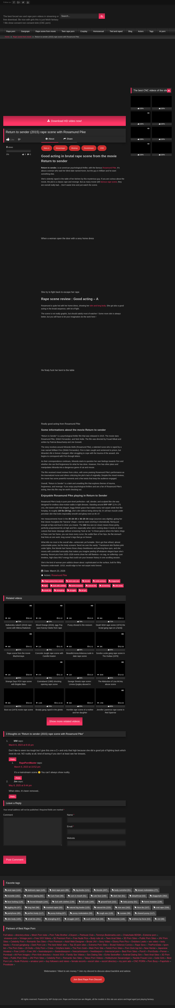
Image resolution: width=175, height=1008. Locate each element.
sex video (153, 769)
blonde (86, 406)
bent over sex (72, 406)
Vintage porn (26, 766)
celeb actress (99, 406)
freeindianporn (46, 779)
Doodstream (89, 148)
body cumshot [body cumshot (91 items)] (122, 718)
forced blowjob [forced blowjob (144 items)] (39, 729)
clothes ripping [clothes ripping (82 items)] (35, 724)
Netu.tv (46, 148)
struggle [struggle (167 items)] (73, 747)
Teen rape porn (68, 31)
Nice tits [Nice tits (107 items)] (143, 735)
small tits (46, 415)
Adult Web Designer (74, 769)
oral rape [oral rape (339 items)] (162, 735)
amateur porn (36, 789)
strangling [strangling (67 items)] (54, 747)
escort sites (93, 789)
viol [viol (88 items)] (160, 747)
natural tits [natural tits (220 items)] (104, 735)
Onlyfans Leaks (138, 769)
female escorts (79, 789)
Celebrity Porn (17, 769)
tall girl (82, 415)
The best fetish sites (57, 773)
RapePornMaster (28, 590)
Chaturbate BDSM (132, 763)
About (50, 139)
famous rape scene (109, 182)
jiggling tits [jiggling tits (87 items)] (14, 735)
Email (70, 654)
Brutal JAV (92, 769)
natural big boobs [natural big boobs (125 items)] (79, 735)
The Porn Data (15, 776)
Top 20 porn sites (78, 773)
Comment (8, 643)
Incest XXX (58, 782)
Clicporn (73, 763)
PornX (143, 779)
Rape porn (10, 31)
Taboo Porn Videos (93, 786)
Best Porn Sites (129, 779)
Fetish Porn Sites (114, 776)
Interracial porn (112, 779)
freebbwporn (96, 779)
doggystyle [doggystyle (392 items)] (159, 724)
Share (68, 139)
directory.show (22, 763)
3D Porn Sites (130, 766)
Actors (141, 31)
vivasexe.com (10, 766)
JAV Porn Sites (37, 786)
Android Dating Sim (132, 782)
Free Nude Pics (80, 766)
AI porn (162, 31)
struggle (71, 415)
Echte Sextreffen (112, 782)
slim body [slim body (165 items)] (14, 747)
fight (44, 411)
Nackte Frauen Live (142, 786)
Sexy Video (104, 769)
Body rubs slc (97, 766)
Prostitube (8, 792)
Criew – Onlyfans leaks (59, 776)
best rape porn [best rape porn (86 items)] (60, 718)
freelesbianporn (62, 779)
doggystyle (114, 406)
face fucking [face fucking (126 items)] (15, 729)
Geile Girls (159, 786)
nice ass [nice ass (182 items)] (124, 735)
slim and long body (98, 218)
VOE (102, 148)
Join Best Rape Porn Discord (87, 807)
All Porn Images (22, 782)
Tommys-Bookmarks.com (108, 763)
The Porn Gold (79, 776)
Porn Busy (153, 789)
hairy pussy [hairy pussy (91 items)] (130, 729)
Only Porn (40, 776)
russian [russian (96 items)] (125, 741)
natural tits (91, 411)
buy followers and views (57, 789)
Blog (130, 31)
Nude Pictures (21, 789)
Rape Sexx (140, 773)
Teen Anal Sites (113, 766)
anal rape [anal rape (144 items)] (14, 718)
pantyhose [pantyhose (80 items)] (14, 741)
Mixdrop (74, 148)
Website (71, 666)
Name (70, 643)
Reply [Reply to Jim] (12, 624)
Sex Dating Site (94, 782)
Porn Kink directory (41, 782)
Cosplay (83, 31)
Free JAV (31, 779)
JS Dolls (29, 776)
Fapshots (164, 789)
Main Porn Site (96, 776)
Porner (163, 779)
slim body (118, 411)
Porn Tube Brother (59, 763)
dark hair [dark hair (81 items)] (119, 724)
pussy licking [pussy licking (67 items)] (58, 741)
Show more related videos (64, 546)
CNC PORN (139, 789)
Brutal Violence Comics (121, 773)
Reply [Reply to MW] (12, 585)
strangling (59, 415)
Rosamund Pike (109, 168)
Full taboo (8, 763)
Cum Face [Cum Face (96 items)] (57, 724)
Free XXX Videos (42, 766)
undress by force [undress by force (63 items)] (141, 747)
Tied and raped (116, 31)
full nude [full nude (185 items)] (87, 729)
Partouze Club (87, 763)
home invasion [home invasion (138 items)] (153, 729)
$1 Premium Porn (62, 766)
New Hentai (149, 776)
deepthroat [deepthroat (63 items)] (138, 724)
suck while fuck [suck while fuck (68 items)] (94, 747)
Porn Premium (55, 769)
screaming (105, 411)
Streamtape (60, 148)
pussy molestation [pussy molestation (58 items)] (82, 741)
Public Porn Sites (147, 766)
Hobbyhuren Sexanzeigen (117, 786)
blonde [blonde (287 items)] (101, 718)
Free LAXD (19, 779)
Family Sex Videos (75, 782)
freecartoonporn (80, 779)
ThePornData (154, 773)
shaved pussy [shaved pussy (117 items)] (146, 741)
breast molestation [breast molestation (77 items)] (148, 718)
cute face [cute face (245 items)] (99, 724)
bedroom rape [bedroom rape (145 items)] (36, 718)
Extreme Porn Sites (98, 773)
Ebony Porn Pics (121, 769)
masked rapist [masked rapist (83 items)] (54, 735)
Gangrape (25, 31)
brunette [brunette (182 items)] (13, 724)
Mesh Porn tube (39, 763)
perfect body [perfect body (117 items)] (35, 741)
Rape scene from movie (46, 31)
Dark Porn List (38, 773)
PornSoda (153, 779)
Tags (151, 31)
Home (7, 37)
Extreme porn (149, 763)
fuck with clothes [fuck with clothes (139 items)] (64, 729)
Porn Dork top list (133, 776)
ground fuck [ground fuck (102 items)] (108, 729)
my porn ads (125, 789)
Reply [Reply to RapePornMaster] (18, 605)
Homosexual (98, 31)
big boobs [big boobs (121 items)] (82, 718)
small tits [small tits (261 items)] (34, 747)
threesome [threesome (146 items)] (117, 747)
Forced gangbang (20, 773)
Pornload (7, 782)
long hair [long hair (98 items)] (33, 735)
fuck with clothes (58, 411)
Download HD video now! (64, 120)
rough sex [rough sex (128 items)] (106, 741)
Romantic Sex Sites (36, 769)
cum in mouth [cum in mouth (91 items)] (78, 724)
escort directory (109, 789)
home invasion (76, 411)
